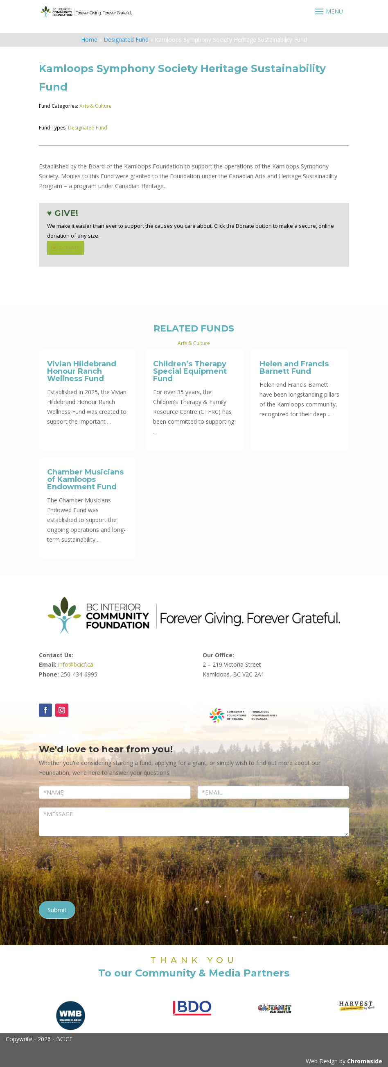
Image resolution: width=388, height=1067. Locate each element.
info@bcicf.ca (75, 664)
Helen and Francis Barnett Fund (294, 367)
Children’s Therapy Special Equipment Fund (190, 371)
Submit (57, 910)
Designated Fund (126, 39)
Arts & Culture (95, 105)
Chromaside (364, 1061)
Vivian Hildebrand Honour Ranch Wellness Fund (81, 371)
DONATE (64, 248)
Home (89, 39)
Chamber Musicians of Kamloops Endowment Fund (85, 479)
